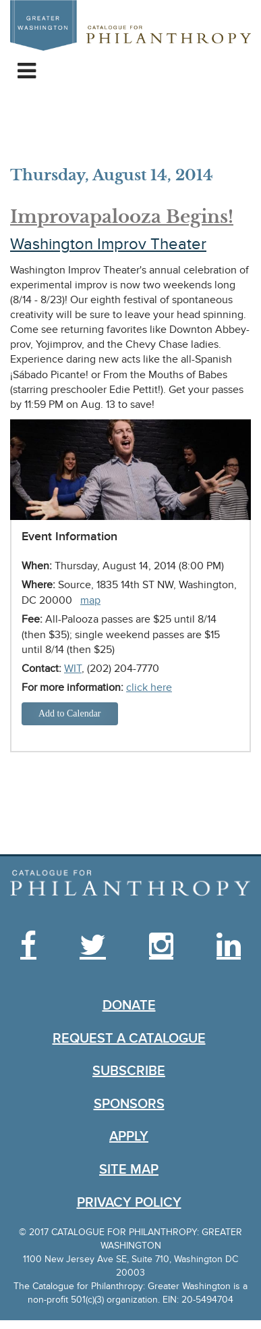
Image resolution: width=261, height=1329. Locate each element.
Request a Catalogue (129, 1039)
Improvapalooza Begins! (121, 217)
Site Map (128, 1170)
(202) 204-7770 (123, 668)
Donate (129, 1005)
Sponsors (129, 1104)
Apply (128, 1136)
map (90, 600)
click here (149, 687)
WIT (73, 668)
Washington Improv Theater (108, 244)
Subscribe (128, 1071)
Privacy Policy (129, 1203)
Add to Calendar (69, 713)
